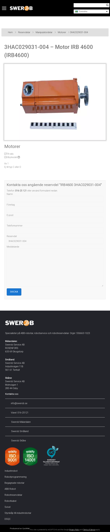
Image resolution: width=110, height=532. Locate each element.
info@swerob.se (17, 403)
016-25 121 (21, 190)
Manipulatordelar (44, 32)
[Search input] (89, 5)
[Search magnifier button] (107, 5)
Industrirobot (11, 470)
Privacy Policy (74, 530)
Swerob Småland (18, 431)
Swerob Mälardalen (19, 422)
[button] (90, 12)
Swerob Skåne (16, 440)
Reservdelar (24, 32)
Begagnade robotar (14, 483)
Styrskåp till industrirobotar (18, 513)
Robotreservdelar (13, 495)
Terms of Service (89, 530)
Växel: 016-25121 (18, 412)
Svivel (7, 507)
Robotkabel (10, 501)
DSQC (7, 519)
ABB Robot (10, 489)
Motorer (62, 32)
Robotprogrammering (15, 477)
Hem (10, 32)
